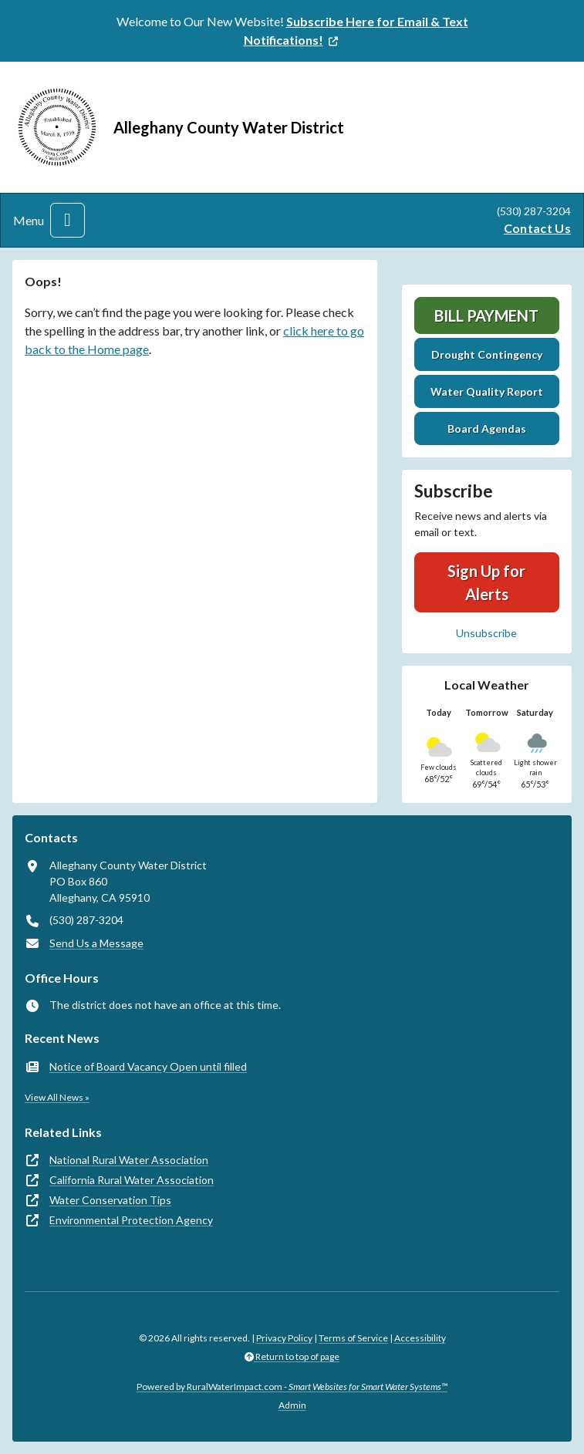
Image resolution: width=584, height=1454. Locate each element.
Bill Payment (486, 315)
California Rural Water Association (131, 1179)
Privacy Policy (284, 1338)
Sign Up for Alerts (486, 582)
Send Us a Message (96, 943)
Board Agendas (486, 428)
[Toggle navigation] (67, 220)
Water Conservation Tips (110, 1199)
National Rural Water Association (128, 1159)
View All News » (57, 1097)
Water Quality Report (486, 391)
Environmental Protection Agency (131, 1219)
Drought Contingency (486, 354)
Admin (292, 1405)
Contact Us (537, 228)
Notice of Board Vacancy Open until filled (148, 1066)
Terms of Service (353, 1338)
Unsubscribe (486, 632)
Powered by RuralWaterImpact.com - (292, 1386)
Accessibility (420, 1338)
